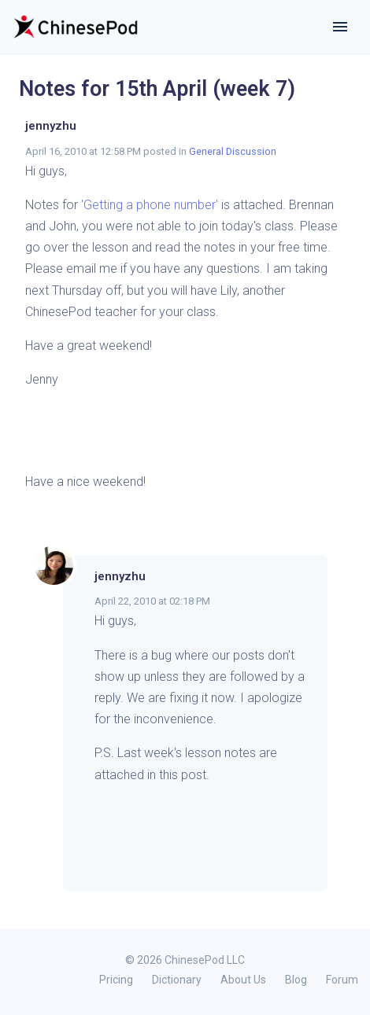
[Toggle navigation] (340, 26)
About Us (243, 979)
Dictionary (177, 979)
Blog (296, 979)
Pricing (116, 979)
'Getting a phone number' (149, 204)
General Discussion (232, 151)
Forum (342, 979)
